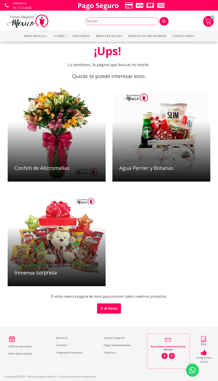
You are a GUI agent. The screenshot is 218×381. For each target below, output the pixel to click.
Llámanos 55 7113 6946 (22, 5)
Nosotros (62, 338)
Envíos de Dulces (109, 36)
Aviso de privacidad (20, 353)
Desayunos (81, 36)
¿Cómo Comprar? (114, 338)
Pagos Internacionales (117, 345)
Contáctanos (183, 36)
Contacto (61, 345)
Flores (59, 36)
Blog (204, 344)
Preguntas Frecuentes (69, 352)
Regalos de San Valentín (147, 36)
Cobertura (110, 352)
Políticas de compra (20, 346)
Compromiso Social (204, 360)
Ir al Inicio (109, 308)
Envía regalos (35, 36)
